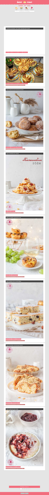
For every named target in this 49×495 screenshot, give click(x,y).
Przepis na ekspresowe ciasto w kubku (12, 409)
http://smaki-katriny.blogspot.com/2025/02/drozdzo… (18, 85)
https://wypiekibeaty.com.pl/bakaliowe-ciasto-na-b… (18, 340)
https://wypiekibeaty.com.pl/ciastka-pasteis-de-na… (17, 276)
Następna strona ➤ (24, 486)
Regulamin (22, 493)
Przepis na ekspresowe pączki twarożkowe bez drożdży (14, 89)
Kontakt (26, 493)
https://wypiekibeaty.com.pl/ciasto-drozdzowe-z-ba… (18, 404)
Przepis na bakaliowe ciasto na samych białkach (13, 281)
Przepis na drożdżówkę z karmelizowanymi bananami (14, 345)
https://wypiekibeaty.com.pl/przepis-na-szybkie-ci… (17, 468)
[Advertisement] (24, 19)
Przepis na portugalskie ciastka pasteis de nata (13, 217)
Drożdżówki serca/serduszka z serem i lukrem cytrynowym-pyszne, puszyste (18, 28)
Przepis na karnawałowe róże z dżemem (12, 153)
